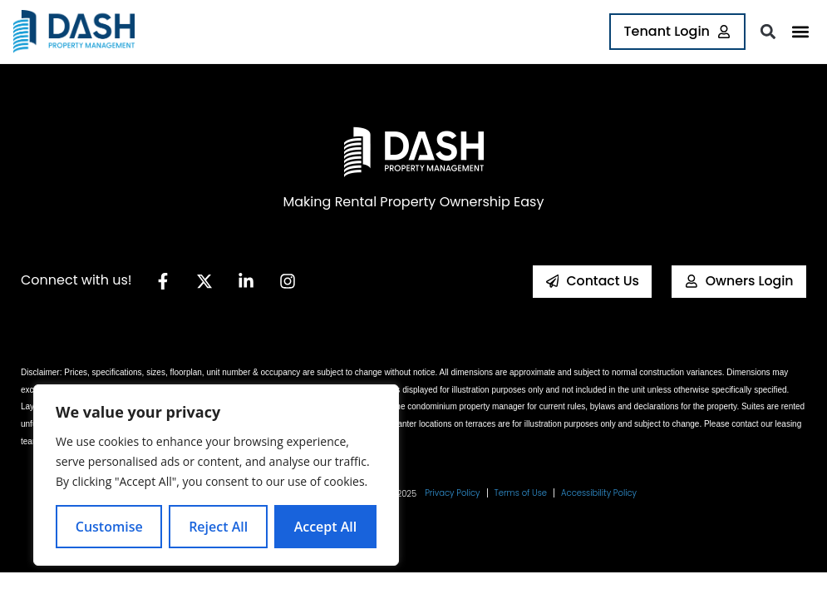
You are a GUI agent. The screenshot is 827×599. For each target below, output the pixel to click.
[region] (216, 475)
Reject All (218, 526)
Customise (109, 526)
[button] (800, 32)
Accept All (325, 526)
